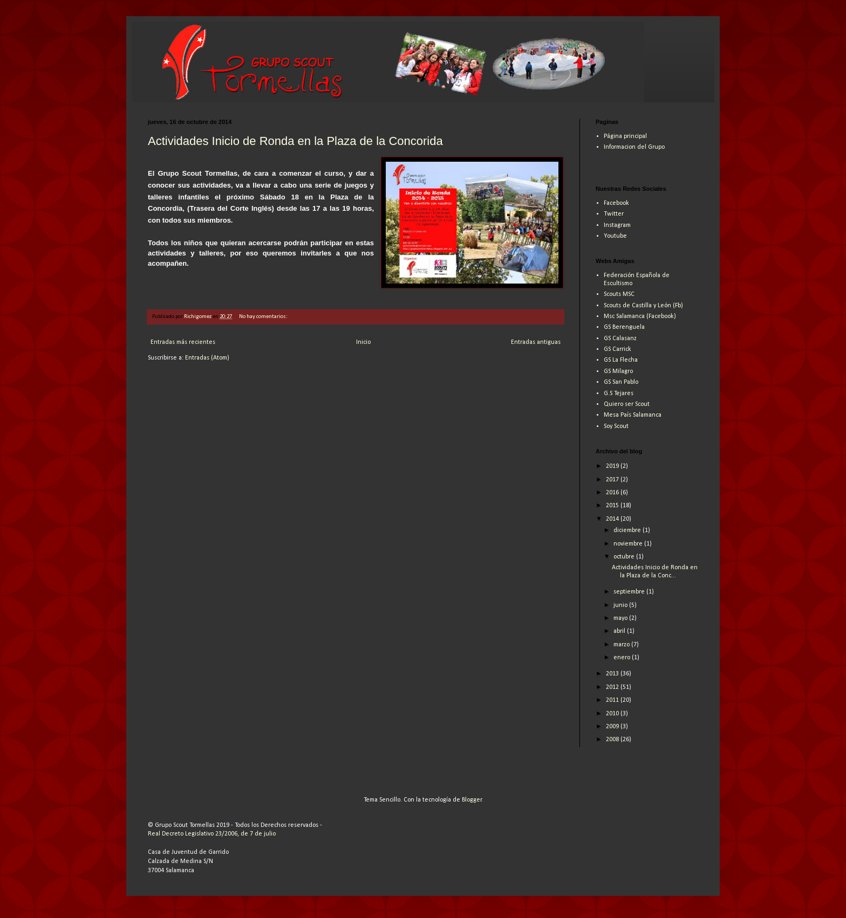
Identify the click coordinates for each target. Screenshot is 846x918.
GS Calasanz (620, 338)
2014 (613, 519)
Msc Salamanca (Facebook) (640, 316)
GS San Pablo (621, 382)
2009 (613, 726)
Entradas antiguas (536, 342)
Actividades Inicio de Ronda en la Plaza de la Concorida (295, 141)
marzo (622, 644)
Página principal (625, 136)
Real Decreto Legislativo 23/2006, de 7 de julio (212, 834)
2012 (613, 687)
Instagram (617, 225)
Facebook (616, 203)
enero (622, 657)
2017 (613, 480)
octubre (624, 557)
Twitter (614, 214)
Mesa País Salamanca (632, 415)
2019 (613, 466)
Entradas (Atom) (207, 358)
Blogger (472, 800)
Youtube (615, 236)
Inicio (363, 342)
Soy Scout (616, 426)
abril (620, 631)
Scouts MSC (619, 294)
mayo (621, 618)
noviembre (628, 544)
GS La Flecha (621, 360)
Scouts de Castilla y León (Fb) (643, 305)
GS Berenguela (624, 327)
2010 (613, 713)
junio (621, 605)
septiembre (629, 592)
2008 (613, 739)
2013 (613, 674)
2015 (613, 505)
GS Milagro (618, 371)
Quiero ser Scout (627, 404)
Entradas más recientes (183, 342)
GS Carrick (617, 349)
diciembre (628, 530)
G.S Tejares (618, 393)
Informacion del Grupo (634, 147)
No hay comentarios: (264, 317)
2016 (613, 492)
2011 (613, 700)
